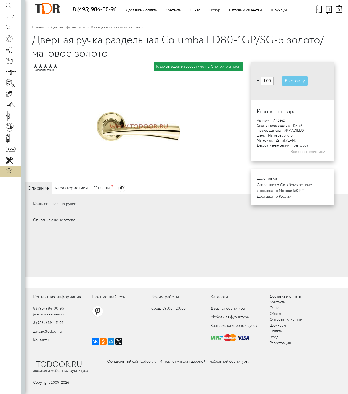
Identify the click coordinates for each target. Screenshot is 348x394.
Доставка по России (274, 196)
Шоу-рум (279, 10)
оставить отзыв (44, 70)
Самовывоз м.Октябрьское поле (284, 185)
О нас (195, 10)
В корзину (295, 81)
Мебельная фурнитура (230, 317)
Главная (38, 27)
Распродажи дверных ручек (234, 325)
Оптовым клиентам (245, 10)
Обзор (214, 10)
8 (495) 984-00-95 (94, 10)
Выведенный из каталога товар (117, 27)
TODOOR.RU (59, 364)
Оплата (276, 331)
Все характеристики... (310, 152)
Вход (274, 337)
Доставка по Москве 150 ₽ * (280, 191)
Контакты (174, 10)
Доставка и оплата (141, 10)
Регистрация (280, 343)
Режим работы (165, 297)
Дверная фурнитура (68, 27)
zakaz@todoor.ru (47, 331)
